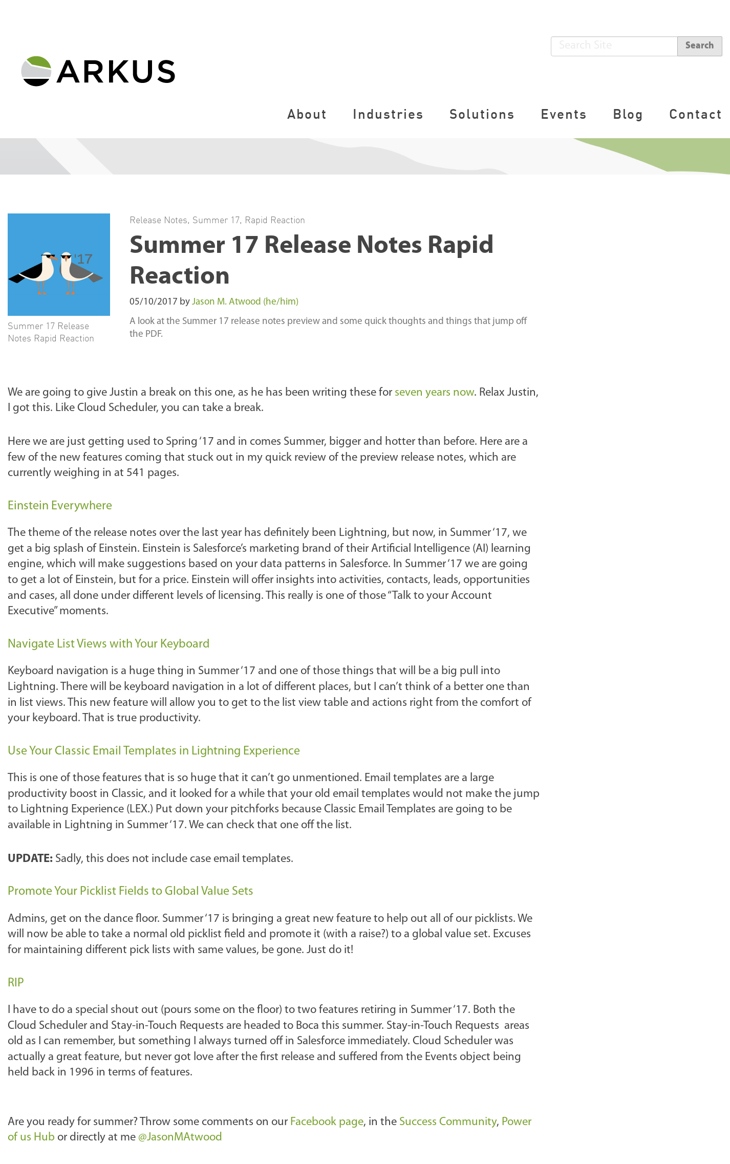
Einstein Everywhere (60, 506)
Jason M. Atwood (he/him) (245, 302)
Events (564, 114)
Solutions (482, 114)
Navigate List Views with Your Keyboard (109, 644)
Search (699, 46)
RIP (16, 983)
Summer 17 (216, 219)
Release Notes (158, 219)
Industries (388, 114)
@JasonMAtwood (180, 1138)
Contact (695, 114)
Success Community (448, 1122)
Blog (628, 114)
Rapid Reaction (275, 219)
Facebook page (326, 1122)
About (307, 114)
